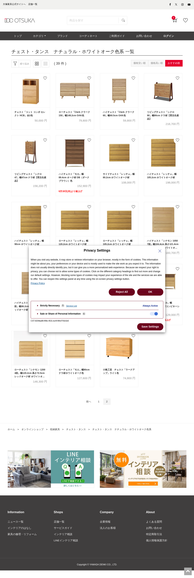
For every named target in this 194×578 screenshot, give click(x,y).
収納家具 (57, 436)
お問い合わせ (154, 535)
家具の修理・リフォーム (22, 541)
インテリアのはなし (19, 535)
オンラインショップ (34, 436)
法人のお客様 (108, 535)
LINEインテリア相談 (66, 547)
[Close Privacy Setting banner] (160, 251)
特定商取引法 (154, 541)
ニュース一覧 (15, 528)
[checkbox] (154, 313)
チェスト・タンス (79, 436)
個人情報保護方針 (156, 547)
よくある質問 (154, 528)
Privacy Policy (38, 283)
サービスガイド (63, 535)
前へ (88, 408)
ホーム (12, 436)
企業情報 (105, 528)
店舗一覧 (59, 528)
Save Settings (150, 326)
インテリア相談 (63, 541)
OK (150, 291)
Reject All (122, 291)
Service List (71, 306)
